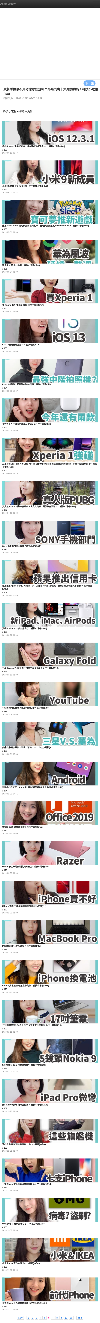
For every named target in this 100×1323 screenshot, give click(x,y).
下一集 (89, 83)
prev (20, 1318)
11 (71, 1318)
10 (66, 1318)
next (80, 1318)
